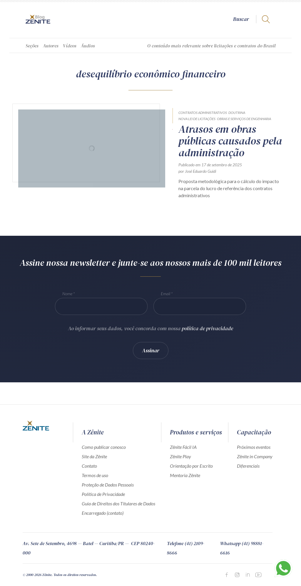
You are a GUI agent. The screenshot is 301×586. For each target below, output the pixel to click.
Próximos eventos (253, 447)
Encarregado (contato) (102, 513)
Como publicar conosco (104, 447)
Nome (67, 294)
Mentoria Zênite (185, 475)
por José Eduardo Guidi (197, 171)
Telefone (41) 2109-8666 (185, 548)
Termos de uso (95, 475)
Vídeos (69, 45)
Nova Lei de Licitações (196, 119)
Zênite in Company (254, 456)
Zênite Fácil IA (183, 447)
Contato (89, 466)
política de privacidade (207, 329)
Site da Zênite (94, 456)
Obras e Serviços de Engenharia (244, 119)
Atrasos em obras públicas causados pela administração (230, 141)
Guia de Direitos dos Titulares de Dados (118, 503)
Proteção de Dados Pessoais (108, 484)
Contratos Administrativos (202, 112)
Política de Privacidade (103, 494)
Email (165, 294)
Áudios (88, 45)
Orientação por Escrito (191, 466)
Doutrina (236, 112)
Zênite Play (180, 456)
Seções (32, 45)
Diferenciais (248, 466)
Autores (50, 45)
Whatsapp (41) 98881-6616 (241, 548)
